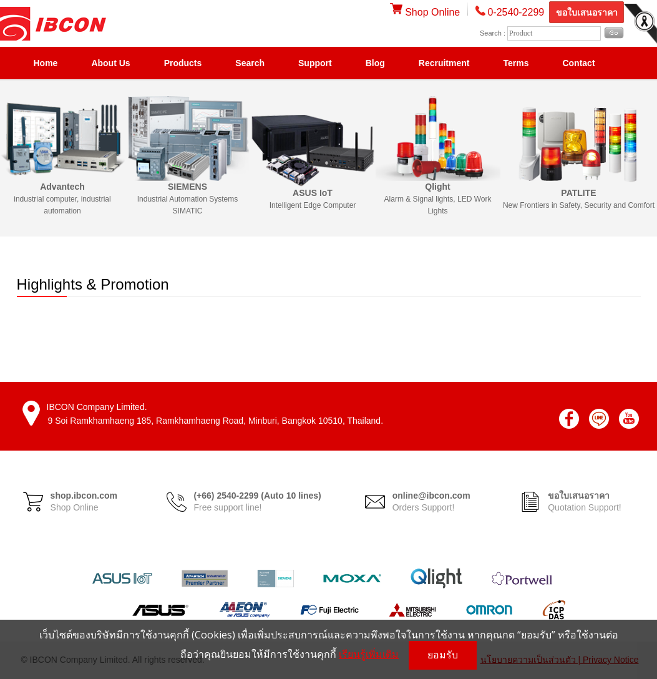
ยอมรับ (442, 655)
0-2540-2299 (515, 12)
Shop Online (425, 12)
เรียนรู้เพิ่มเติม (369, 654)
